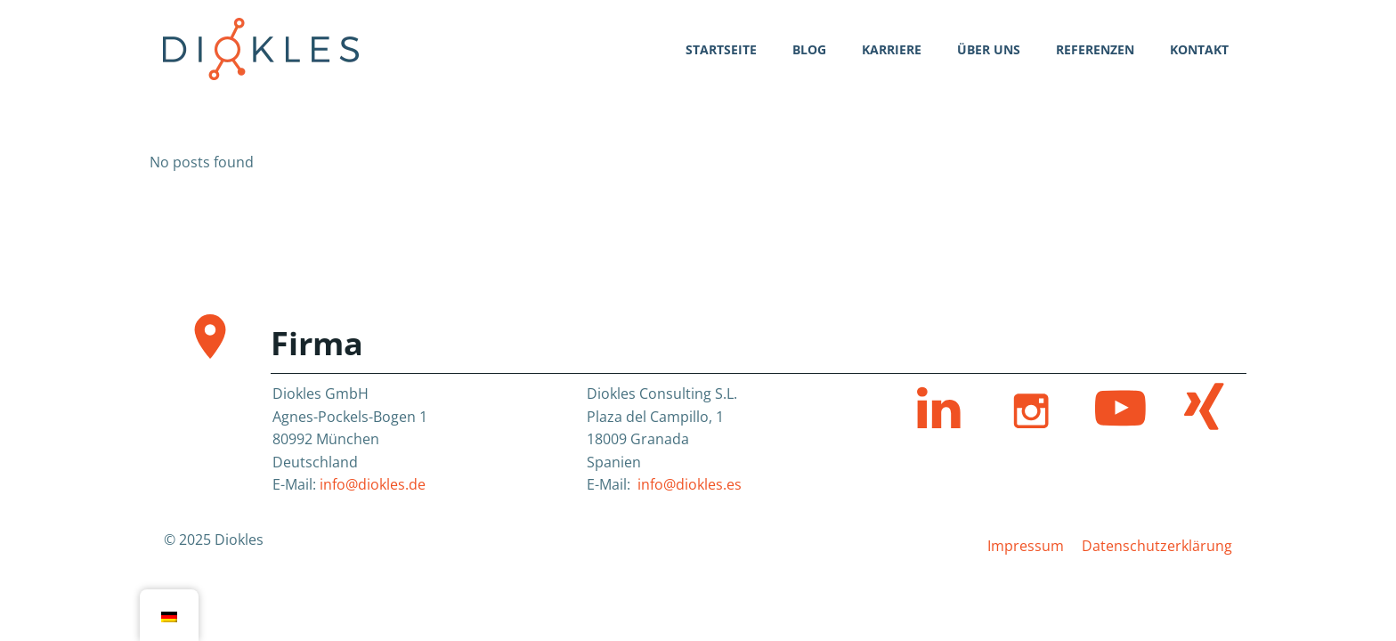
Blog (809, 49)
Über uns (988, 49)
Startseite (721, 49)
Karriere (891, 49)
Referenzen (1095, 49)
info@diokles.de (373, 484)
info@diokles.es (689, 484)
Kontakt (1199, 49)
